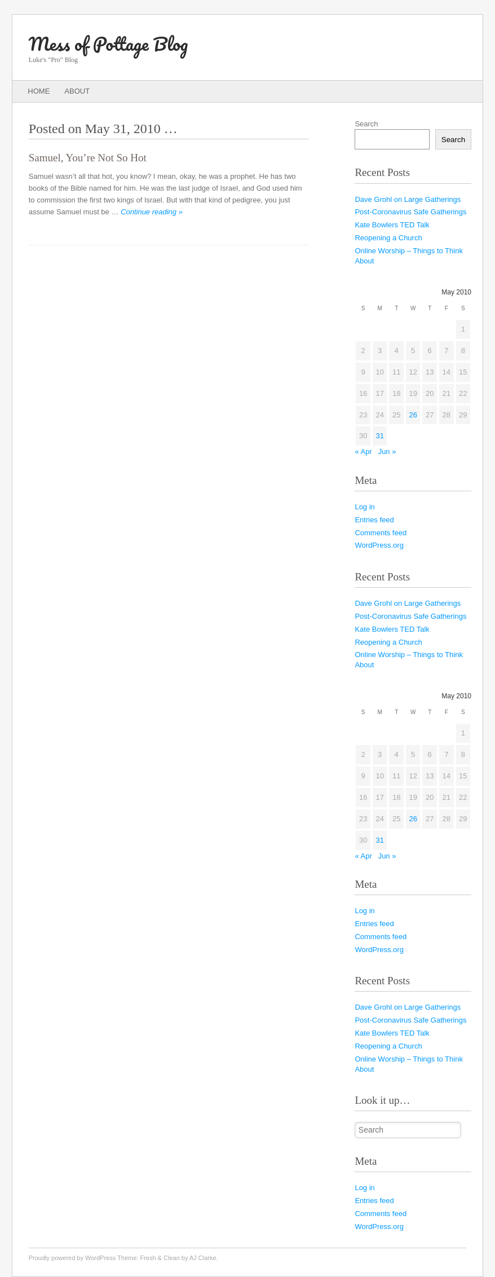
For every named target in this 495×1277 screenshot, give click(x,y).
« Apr (363, 451)
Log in (364, 507)
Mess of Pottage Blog (108, 44)
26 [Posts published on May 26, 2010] (413, 415)
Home (39, 91)
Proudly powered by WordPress (72, 1257)
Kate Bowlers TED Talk (392, 225)
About (77, 91)
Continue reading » (152, 212)
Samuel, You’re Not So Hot (88, 158)
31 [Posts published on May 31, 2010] (379, 435)
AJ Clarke (202, 1257)
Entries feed (374, 520)
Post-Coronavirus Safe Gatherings (410, 212)
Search (366, 124)
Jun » (387, 451)
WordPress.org (379, 545)
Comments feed (380, 533)
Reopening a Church (388, 238)
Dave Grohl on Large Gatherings (408, 199)
